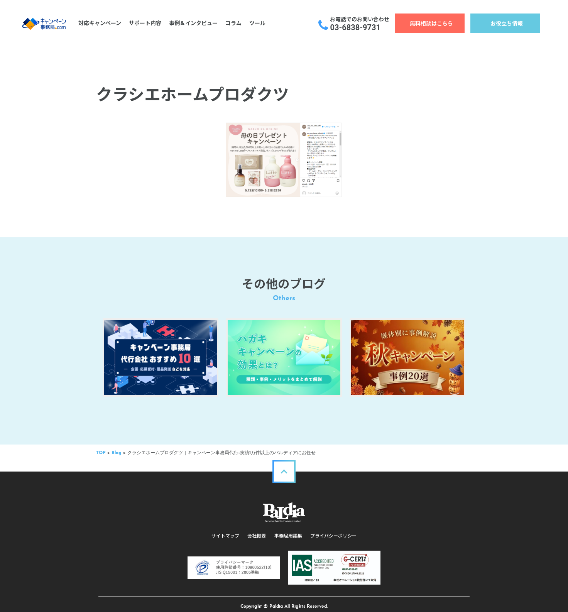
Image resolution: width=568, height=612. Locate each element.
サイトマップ (226, 528)
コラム (232, 23)
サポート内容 (144, 23)
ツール (256, 23)
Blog (111, 445)
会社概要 (257, 528)
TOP (96, 445)
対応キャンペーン (98, 23)
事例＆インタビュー (192, 23)
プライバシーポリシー (332, 528)
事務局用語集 (288, 528)
